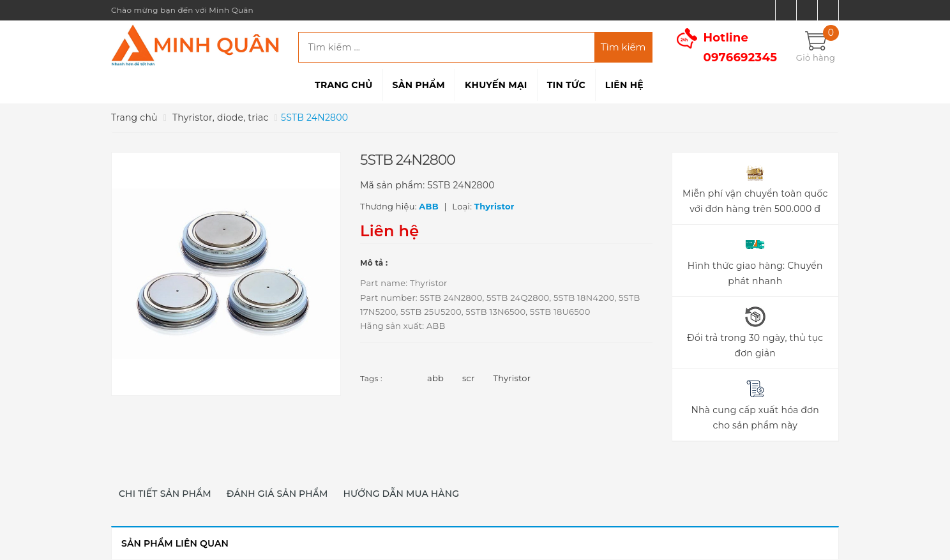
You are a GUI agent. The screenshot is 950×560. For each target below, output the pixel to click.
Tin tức (566, 85)
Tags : (371, 378)
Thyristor (512, 378)
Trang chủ (343, 85)
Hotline (741, 47)
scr (468, 378)
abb (435, 378)
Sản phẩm (419, 85)
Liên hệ (624, 85)
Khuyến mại (496, 85)
